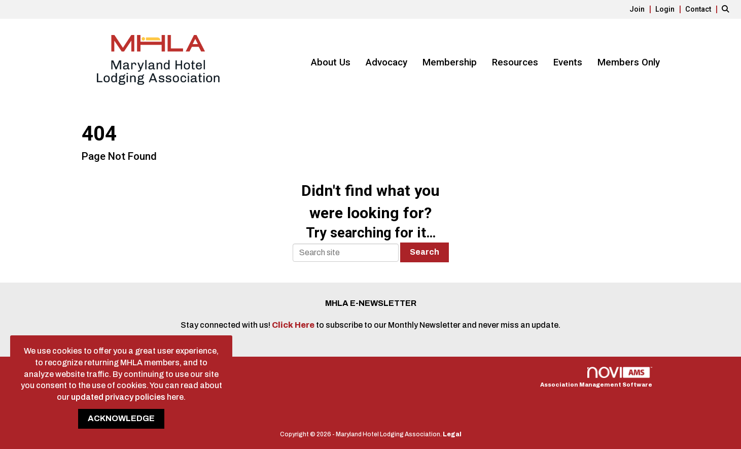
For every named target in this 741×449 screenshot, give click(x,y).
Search (424, 252)
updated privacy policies (118, 397)
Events (567, 62)
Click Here (294, 325)
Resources (515, 62)
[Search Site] (727, 9)
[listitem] (641, 9)
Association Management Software (596, 377)
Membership (449, 62)
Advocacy (386, 62)
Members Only (628, 62)
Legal (452, 434)
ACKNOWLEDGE (121, 418)
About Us (330, 62)
